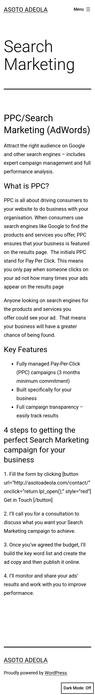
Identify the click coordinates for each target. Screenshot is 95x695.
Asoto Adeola (26, 9)
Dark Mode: (77, 688)
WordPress (56, 672)
